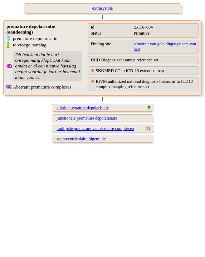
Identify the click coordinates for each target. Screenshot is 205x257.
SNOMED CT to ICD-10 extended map (130, 70)
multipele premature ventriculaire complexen (95, 128)
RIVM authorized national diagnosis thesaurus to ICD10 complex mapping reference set (144, 84)
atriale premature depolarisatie (83, 107)
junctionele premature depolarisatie (87, 118)
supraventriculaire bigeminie (81, 138)
